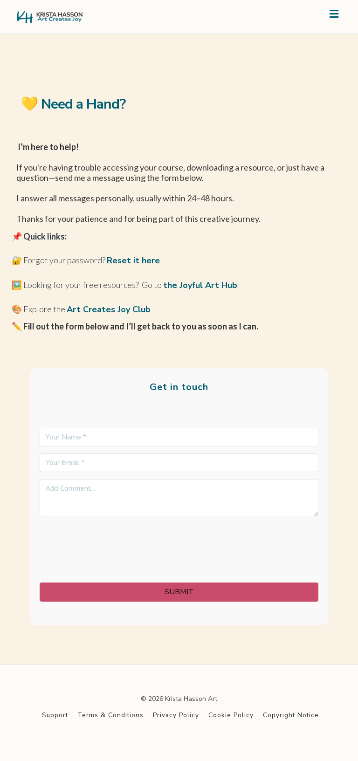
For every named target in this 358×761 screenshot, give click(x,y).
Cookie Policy (231, 715)
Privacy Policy (176, 715)
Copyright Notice (291, 715)
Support (55, 715)
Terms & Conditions (110, 715)
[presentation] (179, 541)
